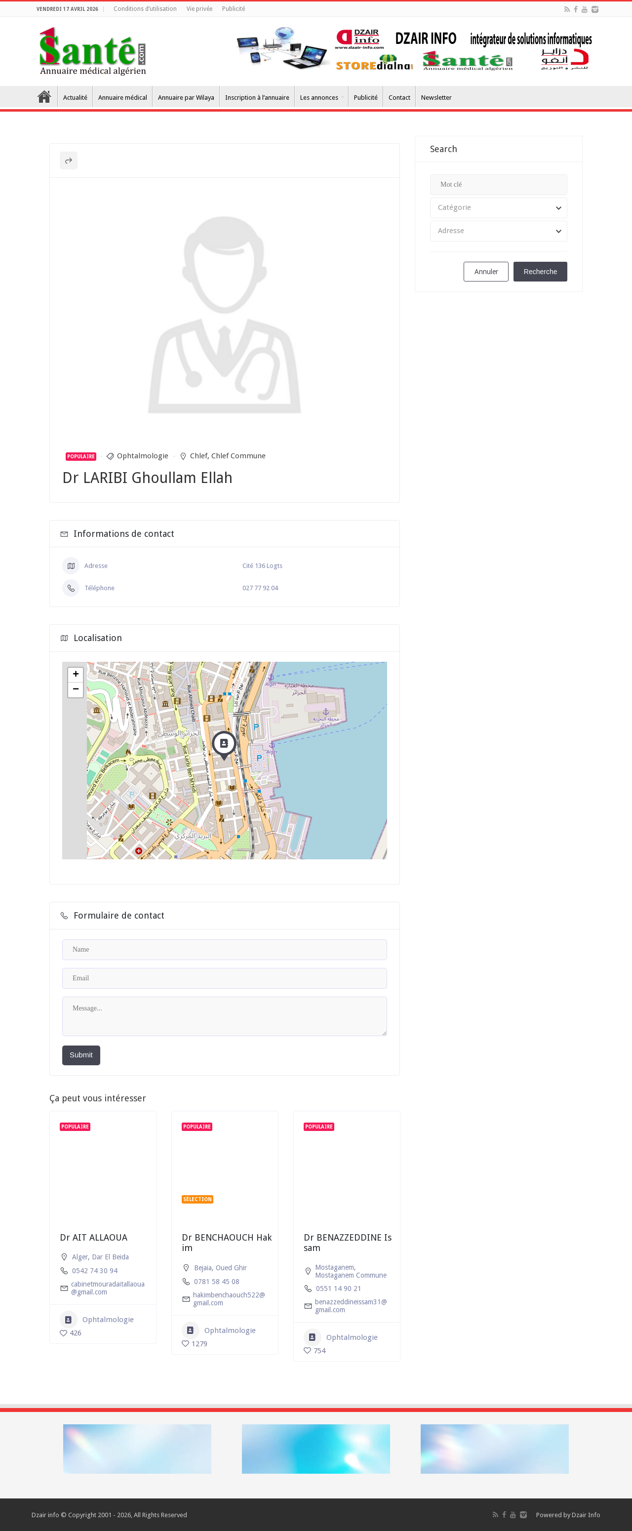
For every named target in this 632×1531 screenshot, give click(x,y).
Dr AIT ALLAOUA (93, 1237)
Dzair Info (586, 1515)
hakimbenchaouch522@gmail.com (229, 1299)
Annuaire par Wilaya (186, 97)
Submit (81, 1054)
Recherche (540, 272)
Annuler (486, 272)
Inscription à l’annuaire (257, 97)
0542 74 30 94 (95, 1271)
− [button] (76, 690)
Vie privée (199, 8)
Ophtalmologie (142, 455)
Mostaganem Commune (351, 1275)
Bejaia (203, 1268)
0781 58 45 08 (216, 1282)
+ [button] (76, 675)
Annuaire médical (122, 97)
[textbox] (499, 208)
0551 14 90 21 (338, 1288)
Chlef (198, 455)
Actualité (75, 97)
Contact (399, 97)
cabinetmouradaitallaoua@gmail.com (108, 1288)
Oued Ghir (231, 1268)
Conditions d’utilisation (145, 8)
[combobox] (498, 208)
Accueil (44, 96)
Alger (80, 1257)
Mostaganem (334, 1267)
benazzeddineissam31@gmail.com (351, 1306)
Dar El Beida (110, 1257)
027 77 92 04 (260, 588)
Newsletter (436, 97)
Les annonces (319, 97)
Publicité (233, 8)
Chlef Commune (238, 455)
